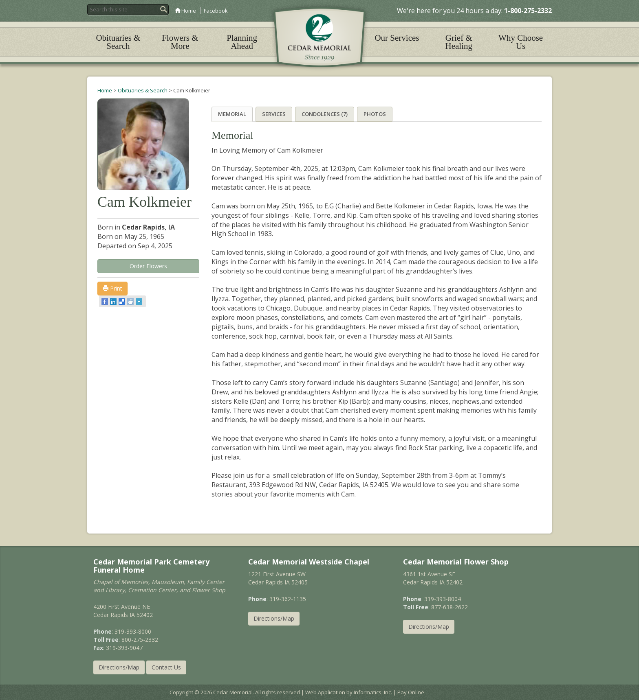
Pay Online (410, 692)
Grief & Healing (458, 42)
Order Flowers (148, 266)
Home (185, 10)
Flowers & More (180, 42)
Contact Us (166, 667)
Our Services (397, 38)
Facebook (216, 10)
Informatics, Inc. (373, 692)
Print (112, 288)
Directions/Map (119, 667)
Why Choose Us (520, 42)
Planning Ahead (242, 42)
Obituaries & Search (118, 42)
